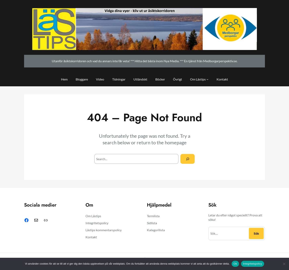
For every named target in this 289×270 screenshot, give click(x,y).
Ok (235, 263)
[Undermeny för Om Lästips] (208, 79)
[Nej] (284, 264)
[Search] (187, 159)
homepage (176, 142)
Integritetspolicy (252, 263)
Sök (256, 233)
